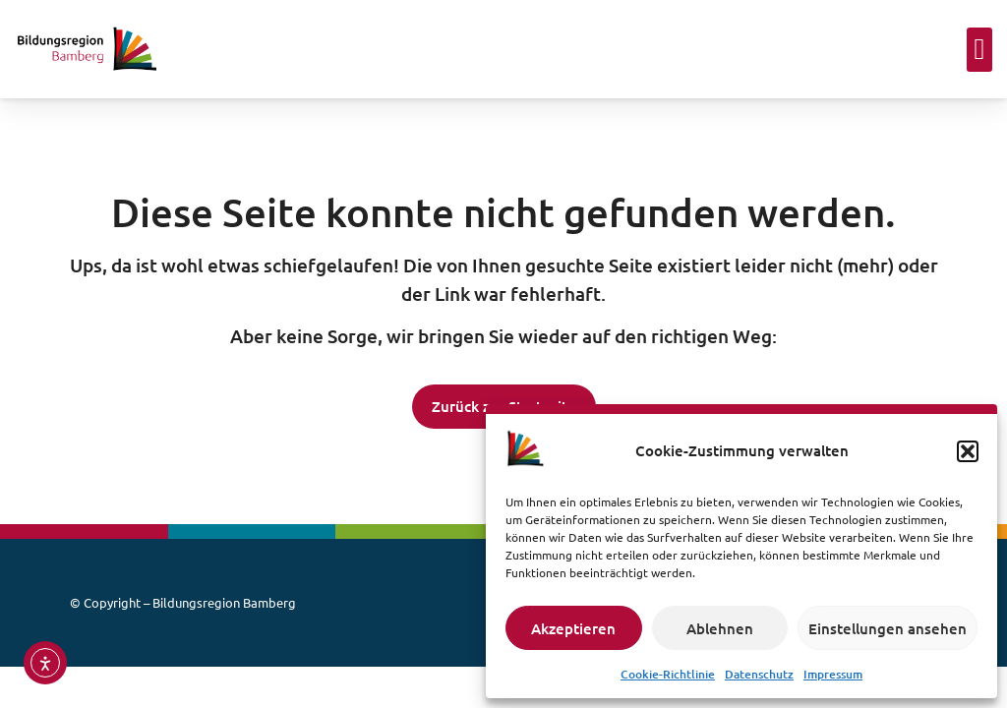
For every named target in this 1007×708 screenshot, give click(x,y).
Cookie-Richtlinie (668, 674)
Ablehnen (719, 628)
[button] (967, 451)
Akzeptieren (573, 628)
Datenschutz (759, 674)
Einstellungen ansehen (887, 628)
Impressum (832, 674)
